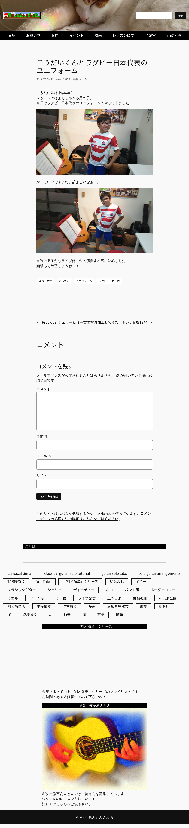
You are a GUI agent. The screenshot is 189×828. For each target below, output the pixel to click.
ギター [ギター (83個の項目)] (141, 581)
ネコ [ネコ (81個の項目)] (109, 589)
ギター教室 (45, 281)
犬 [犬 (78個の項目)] (50, 614)
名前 (42, 436)
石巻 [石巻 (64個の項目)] (100, 614)
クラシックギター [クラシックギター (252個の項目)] (21, 589)
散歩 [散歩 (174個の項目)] (143, 606)
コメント (45, 389)
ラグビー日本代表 (109, 281)
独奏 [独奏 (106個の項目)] (67, 614)
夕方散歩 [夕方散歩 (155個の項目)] (69, 606)
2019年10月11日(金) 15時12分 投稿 (57, 79)
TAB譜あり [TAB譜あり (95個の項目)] (16, 581)
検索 (180, 16)
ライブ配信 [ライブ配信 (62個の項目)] (87, 598)
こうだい (64, 281)
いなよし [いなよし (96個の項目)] (117, 581)
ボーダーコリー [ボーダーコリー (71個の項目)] (163, 589)
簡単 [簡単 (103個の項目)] (119, 614)
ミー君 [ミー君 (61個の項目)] (60, 598)
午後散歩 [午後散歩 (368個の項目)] (44, 606)
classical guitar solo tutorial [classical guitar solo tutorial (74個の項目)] (67, 573)
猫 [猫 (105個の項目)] (84, 614)
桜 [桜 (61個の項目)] (9, 614)
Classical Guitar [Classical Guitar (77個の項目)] (20, 573)
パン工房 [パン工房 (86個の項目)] (132, 589)
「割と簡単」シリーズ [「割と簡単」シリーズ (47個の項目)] (80, 581)
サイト (41, 475)
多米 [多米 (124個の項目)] (92, 606)
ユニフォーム (84, 281)
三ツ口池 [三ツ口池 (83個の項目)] (114, 598)
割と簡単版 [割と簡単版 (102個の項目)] (16, 606)
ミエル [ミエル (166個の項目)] (12, 598)
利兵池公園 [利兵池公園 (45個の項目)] (168, 598)
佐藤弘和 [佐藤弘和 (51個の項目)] (140, 598)
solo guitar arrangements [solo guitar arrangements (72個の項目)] (160, 573)
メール (44, 456)
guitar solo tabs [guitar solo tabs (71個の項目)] (114, 573)
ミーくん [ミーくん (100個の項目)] (37, 598)
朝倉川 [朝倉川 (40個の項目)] (164, 606)
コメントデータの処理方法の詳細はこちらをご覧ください (93, 516)
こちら (61, 803)
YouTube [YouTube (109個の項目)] (43, 581)
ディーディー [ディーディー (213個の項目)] (83, 589)
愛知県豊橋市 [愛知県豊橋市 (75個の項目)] (118, 606)
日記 (84, 79)
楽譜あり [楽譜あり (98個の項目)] (30, 614)
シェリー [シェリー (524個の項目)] (54, 589)
